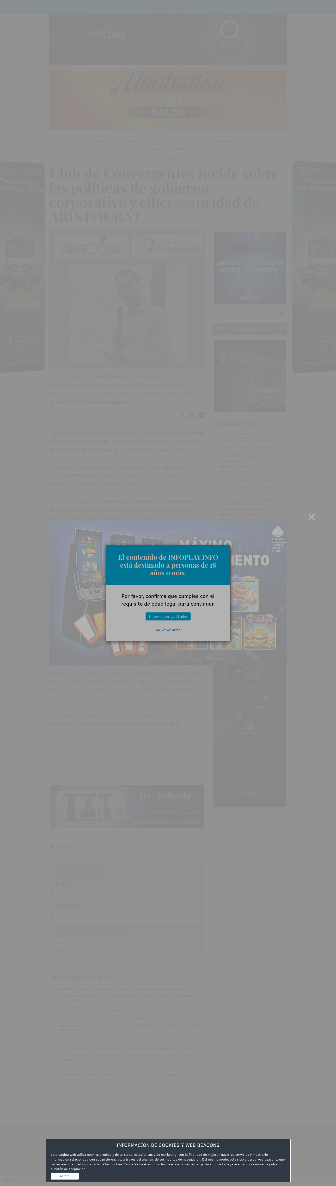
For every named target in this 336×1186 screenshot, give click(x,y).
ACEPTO (64, 1176)
